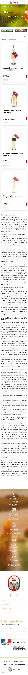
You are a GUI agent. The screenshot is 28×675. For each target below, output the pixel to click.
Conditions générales (20, 664)
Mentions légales (8, 664)
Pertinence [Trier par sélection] (14, 36)
